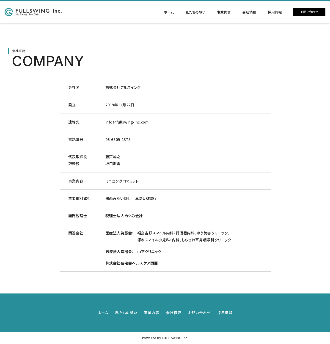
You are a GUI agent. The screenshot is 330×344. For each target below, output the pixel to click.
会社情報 (249, 12)
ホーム (169, 12)
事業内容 (224, 12)
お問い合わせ (309, 12)
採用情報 (275, 12)
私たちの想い (195, 12)
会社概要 (174, 312)
